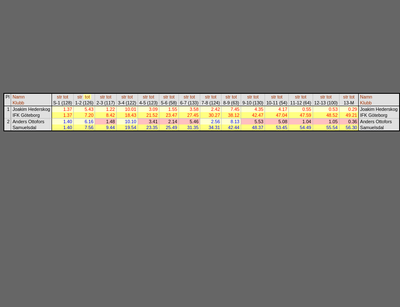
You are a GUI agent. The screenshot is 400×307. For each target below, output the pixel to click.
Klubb (18, 102)
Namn (18, 96)
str (59, 96)
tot (65, 96)
